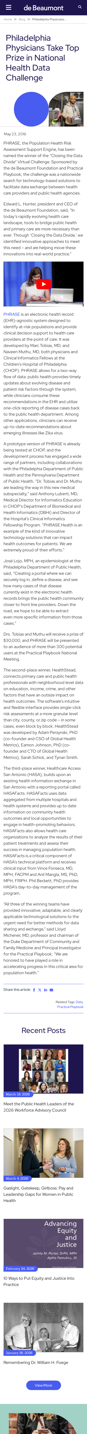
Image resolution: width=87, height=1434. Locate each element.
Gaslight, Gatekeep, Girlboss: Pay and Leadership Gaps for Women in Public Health (38, 1194)
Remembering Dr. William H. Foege (35, 1362)
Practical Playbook (70, 1007)
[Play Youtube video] (43, 284)
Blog (22, 19)
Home (8, 19)
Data (79, 1002)
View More (43, 1385)
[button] (80, 7)
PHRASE (11, 314)
